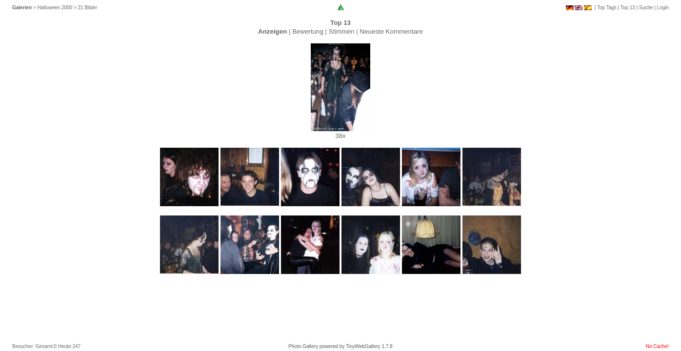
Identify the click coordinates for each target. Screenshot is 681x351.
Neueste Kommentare (391, 31)
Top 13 (628, 7)
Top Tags (607, 7)
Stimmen (342, 31)
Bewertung (307, 31)
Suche (646, 7)
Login (663, 7)
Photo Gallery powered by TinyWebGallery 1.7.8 (340, 346)
